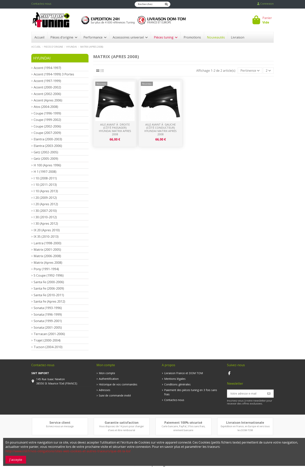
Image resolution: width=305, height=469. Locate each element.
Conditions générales (177, 384)
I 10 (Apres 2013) (46, 191)
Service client (59, 422)
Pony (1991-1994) (46, 269)
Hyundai (42, 58)
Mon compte (107, 373)
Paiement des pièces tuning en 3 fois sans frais (190, 392)
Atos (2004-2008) (46, 107)
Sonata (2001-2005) (48, 327)
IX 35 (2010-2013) (46, 236)
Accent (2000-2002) (47, 87)
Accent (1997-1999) (47, 81)
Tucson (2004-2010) (48, 347)
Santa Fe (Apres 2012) (49, 301)
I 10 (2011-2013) (45, 185)
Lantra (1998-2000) (47, 243)
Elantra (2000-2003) (48, 139)
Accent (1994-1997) (47, 68)
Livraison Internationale (245, 422)
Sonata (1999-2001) (48, 321)
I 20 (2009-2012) (45, 198)
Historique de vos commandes (118, 384)
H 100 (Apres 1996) (47, 165)
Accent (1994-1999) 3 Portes (54, 74)
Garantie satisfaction (121, 422)
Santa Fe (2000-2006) (49, 282)
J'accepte (15, 460)
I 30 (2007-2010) (45, 211)
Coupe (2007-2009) (47, 133)
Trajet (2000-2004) (47, 340)
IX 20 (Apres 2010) (47, 230)
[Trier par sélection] (250, 70)
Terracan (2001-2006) (49, 334)
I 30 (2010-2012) (45, 217)
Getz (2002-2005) (46, 152)
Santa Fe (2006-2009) (49, 288)
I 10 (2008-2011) (45, 178)
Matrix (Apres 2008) (48, 262)
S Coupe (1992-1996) (49, 275)
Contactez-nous (41, 3)
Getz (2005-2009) (46, 158)
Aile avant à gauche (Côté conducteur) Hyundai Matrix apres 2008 (160, 129)
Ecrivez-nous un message (60, 426)
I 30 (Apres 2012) (46, 223)
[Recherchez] (166, 4)
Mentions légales (175, 379)
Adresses (104, 390)
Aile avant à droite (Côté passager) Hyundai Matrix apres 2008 (115, 129)
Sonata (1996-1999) (48, 314)
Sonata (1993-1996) (48, 308)
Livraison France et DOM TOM (183, 373)
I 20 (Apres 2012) (46, 204)
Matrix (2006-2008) (47, 256)
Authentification (109, 379)
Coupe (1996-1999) (47, 113)
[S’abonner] (268, 393)
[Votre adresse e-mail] (245, 393)
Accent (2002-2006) (47, 94)
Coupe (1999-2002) (47, 120)
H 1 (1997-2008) (45, 171)
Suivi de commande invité (115, 395)
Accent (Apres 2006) (48, 100)
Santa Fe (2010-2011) (49, 295)
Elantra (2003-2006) (48, 146)
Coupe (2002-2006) (47, 126)
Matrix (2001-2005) (47, 249)
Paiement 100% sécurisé (183, 422)
